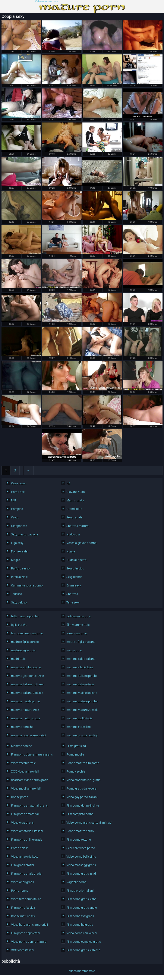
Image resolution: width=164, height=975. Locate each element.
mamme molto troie (79, 718)
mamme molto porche (25, 718)
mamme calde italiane (80, 658)
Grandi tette (74, 509)
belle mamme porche (24, 616)
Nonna (70, 551)
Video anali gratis (22, 882)
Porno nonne (19, 890)
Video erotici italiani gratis (83, 780)
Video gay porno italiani (81, 797)
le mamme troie (76, 633)
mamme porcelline (78, 727)
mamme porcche (22, 727)
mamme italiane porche (81, 676)
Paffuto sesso (20, 568)
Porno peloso (20, 848)
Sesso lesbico (75, 568)
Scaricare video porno (80, 848)
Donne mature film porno (82, 763)
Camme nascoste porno (27, 585)
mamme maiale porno (25, 701)
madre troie (74, 650)
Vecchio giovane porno (81, 543)
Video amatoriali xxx (24, 856)
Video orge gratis (22, 822)
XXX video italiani (22, 950)
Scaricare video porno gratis (29, 780)
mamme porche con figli (82, 735)
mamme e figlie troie (79, 667)
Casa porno (18, 483)
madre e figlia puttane (80, 641)
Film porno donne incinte (82, 805)
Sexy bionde (74, 577)
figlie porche (19, 624)
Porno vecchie (75, 771)
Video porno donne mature (28, 941)
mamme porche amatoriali (28, 735)
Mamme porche (21, 746)
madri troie (18, 658)
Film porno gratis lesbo (81, 899)
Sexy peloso (19, 602)
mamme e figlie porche (26, 667)
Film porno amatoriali (25, 814)
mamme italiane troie (80, 684)
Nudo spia (73, 534)
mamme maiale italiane (81, 693)
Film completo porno (80, 814)
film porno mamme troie (27, 633)
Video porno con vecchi (81, 933)
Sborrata (72, 594)
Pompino (17, 509)
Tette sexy (73, 602)
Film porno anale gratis (26, 873)
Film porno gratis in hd (81, 873)
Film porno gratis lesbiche (83, 950)
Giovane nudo (75, 492)
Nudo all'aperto (76, 560)
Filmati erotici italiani (80, 890)
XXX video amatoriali (25, 771)
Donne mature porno (80, 831)
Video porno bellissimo (81, 856)
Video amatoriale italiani (27, 831)
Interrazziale (19, 577)
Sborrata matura (77, 526)
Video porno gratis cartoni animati (88, 822)
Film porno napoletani (25, 933)
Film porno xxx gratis (80, 916)
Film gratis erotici (22, 865)
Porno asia (18, 492)
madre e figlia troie (23, 650)
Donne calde (19, 551)
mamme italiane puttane (27, 684)
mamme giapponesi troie (27, 676)
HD (68, 483)
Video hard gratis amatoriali (29, 924)
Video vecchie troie (23, 763)
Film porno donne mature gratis (32, 754)
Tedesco (16, 594)
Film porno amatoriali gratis (29, 805)
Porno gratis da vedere (81, 788)
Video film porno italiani (26, 899)
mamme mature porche (81, 701)
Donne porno (19, 797)
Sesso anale (74, 517)
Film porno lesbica (23, 907)
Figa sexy (17, 543)
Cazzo (15, 517)
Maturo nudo (75, 500)
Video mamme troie (46, 1)
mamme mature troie (25, 710)
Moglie (15, 560)
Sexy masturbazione (24, 534)
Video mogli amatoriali (26, 788)
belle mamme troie (78, 616)
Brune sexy (73, 585)
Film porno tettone (78, 839)
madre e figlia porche (25, 641)
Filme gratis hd (76, 746)
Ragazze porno (76, 882)
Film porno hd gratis (79, 924)
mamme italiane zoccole (27, 693)
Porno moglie (75, 754)
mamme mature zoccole (82, 710)
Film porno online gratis (26, 839)
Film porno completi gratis (83, 941)
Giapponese (19, 526)
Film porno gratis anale (81, 907)
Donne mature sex (23, 916)
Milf (13, 500)
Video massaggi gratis (81, 865)
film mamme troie (77, 624)
